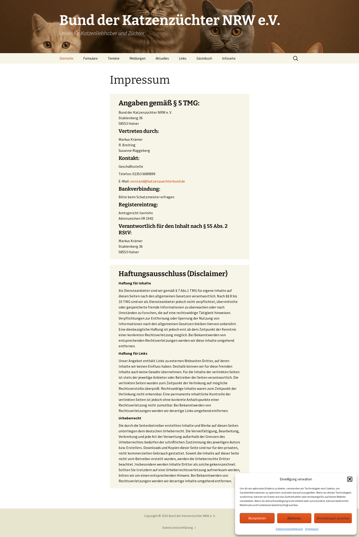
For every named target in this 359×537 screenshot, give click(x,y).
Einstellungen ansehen (333, 518)
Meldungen (137, 58)
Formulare (90, 58)
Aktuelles (162, 58)
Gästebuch (204, 58)
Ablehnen (294, 518)
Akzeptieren (257, 518)
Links (183, 58)
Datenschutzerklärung (289, 529)
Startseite (66, 58)
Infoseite (229, 58)
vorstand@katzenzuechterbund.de (157, 181)
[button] (349, 479)
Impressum (312, 529)
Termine (114, 58)
